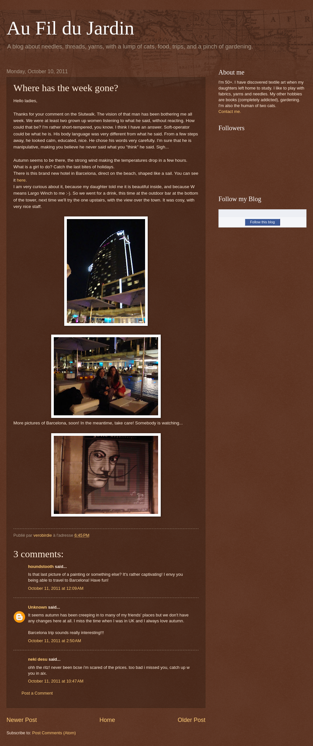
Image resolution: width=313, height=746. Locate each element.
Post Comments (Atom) (54, 732)
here (21, 180)
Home (107, 720)
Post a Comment (37, 693)
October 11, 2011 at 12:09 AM (55, 588)
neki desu (37, 659)
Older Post (191, 720)
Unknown (37, 607)
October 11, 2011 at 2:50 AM (54, 640)
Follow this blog (262, 222)
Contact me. (229, 111)
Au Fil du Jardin (70, 28)
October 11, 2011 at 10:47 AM (55, 681)
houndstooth (41, 566)
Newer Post (22, 720)
